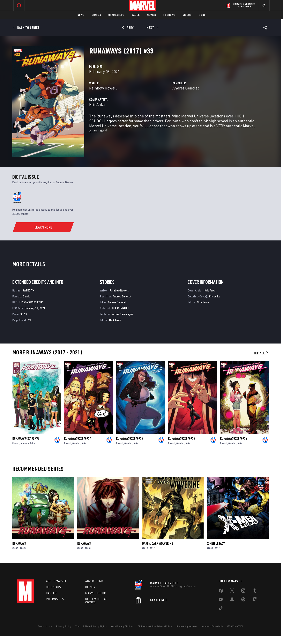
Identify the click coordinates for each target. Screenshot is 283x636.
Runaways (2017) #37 (77, 438)
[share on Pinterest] (243, 600)
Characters (116, 14)
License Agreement (187, 626)
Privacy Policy (63, 626)
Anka (32, 443)
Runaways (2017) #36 (129, 438)
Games (136, 14)
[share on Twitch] (255, 600)
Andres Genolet (185, 88)
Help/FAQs (53, 587)
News (80, 14)
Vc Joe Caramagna (122, 314)
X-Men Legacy (216, 543)
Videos (187, 14)
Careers (52, 593)
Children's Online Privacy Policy (155, 626)
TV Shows (169, 14)
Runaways (19, 543)
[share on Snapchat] (232, 600)
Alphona (25, 443)
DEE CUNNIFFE (120, 308)
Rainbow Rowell (103, 88)
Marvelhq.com (95, 593)
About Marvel (56, 581)
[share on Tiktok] (221, 609)
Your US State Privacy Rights (91, 626)
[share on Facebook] (221, 592)
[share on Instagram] (243, 591)
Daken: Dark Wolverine (157, 543)
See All (261, 353)
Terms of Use (45, 626)
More (202, 14)
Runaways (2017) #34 (233, 438)
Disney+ (91, 587)
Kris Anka (97, 104)
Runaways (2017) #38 (25, 438)
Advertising (94, 581)
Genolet (76, 443)
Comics (96, 14)
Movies (151, 14)
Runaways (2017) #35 (181, 438)
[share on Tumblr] (255, 591)
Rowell (16, 443)
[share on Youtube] (221, 600)
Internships (55, 599)
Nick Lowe (115, 320)
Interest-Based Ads (212, 626)
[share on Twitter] (232, 591)
